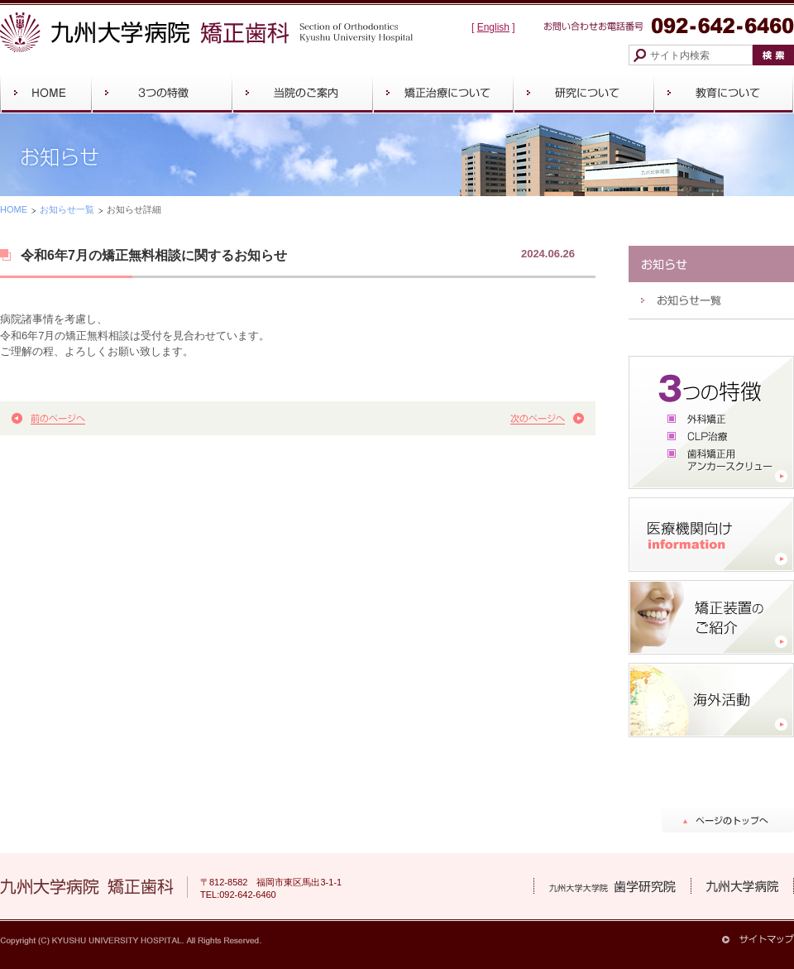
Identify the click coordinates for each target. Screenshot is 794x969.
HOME (13, 209)
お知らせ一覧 (67, 209)
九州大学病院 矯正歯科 (207, 32)
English (493, 27)
